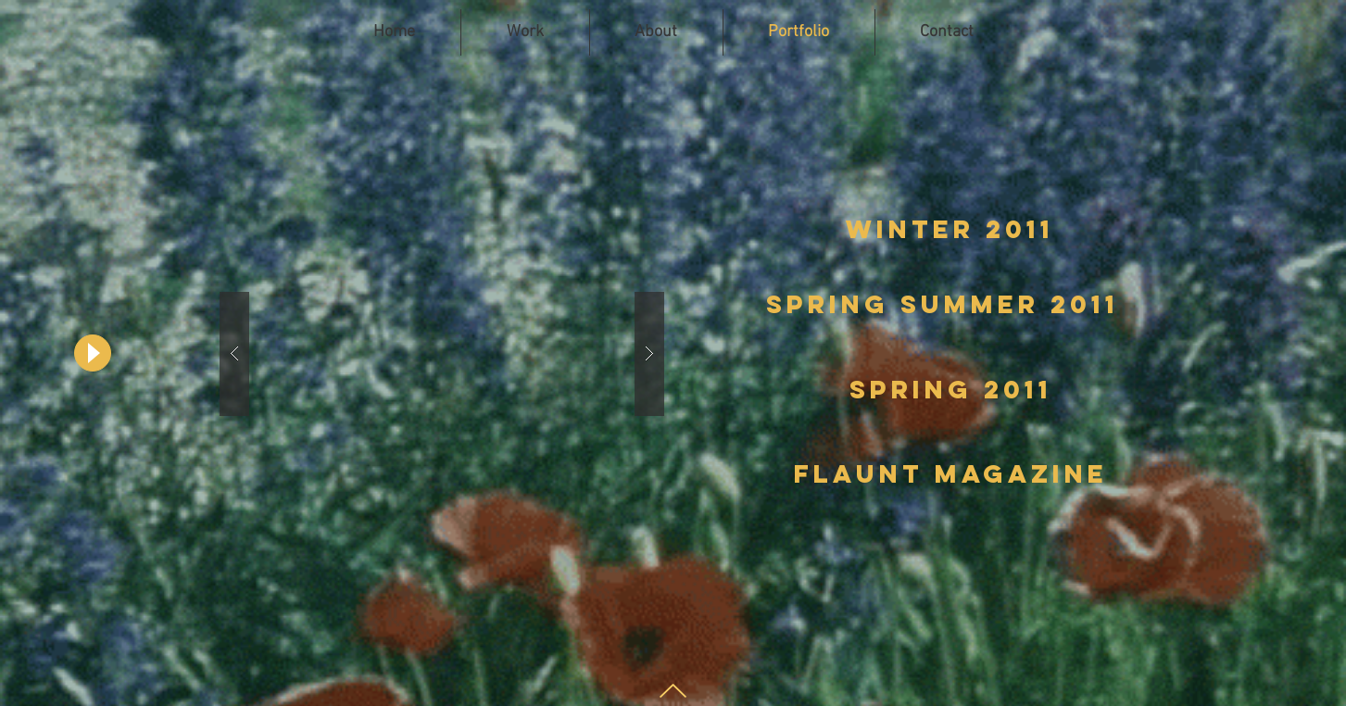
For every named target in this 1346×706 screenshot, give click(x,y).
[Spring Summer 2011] (942, 304)
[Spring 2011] (951, 389)
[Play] (92, 353)
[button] (442, 353)
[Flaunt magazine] (951, 474)
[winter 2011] (950, 229)
